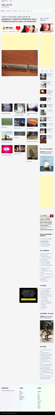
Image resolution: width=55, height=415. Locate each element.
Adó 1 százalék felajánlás (44, 19)
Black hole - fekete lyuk (49, 98)
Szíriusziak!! (43, 304)
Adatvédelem (9, 413)
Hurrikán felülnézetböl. (19, 115)
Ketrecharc (22, 396)
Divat (20, 391)
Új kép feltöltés (47, 153)
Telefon (39, 406)
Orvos (39, 399)
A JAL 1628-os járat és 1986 (46, 276)
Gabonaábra (4, 127)
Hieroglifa (16, 137)
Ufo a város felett (44, 298)
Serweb (39, 407)
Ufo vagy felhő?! (30, 128)
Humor (39, 402)
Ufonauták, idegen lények (18, 17)
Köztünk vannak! (45, 246)
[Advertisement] (20, 41)
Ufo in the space (50, 123)
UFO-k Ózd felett (44, 281)
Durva (39, 396)
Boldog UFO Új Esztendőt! (50, 129)
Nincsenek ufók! (45, 244)
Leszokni (39, 401)
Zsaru (39, 394)
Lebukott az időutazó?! (46, 256)
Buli (20, 394)
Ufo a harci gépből (49, 82)
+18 (38, 393)
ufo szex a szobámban (45, 262)
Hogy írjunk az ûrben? (45, 268)
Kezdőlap (3, 10)
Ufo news (9, 10)
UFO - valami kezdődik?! (49, 74)
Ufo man (43, 309)
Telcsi (24, 10)
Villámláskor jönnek (6, 113)
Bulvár (39, 397)
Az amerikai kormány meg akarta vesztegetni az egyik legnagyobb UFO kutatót (46, 377)
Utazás (21, 399)
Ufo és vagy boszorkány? (7, 155)
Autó (38, 404)
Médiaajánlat (14, 413)
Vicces (28, 10)
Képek (19, 10)
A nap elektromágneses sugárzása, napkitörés (50, 91)
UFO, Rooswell (44, 307)
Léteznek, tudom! (46, 238)
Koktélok (21, 393)
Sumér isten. (29, 161)
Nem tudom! (44, 243)
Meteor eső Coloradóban (49, 136)
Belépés (10, 0)
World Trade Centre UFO (7, 142)
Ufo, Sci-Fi (7, 4)
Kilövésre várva (17, 128)
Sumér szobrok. (17, 153)
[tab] (42, 71)
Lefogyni (39, 391)
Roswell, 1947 (44, 269)
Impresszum (4, 413)
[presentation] (42, 71)
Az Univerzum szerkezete (46, 258)
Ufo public (14, 10)
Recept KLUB (22, 397)
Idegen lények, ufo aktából (50, 105)
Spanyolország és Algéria (32, 141)
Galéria (4, 17)
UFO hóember (49, 110)
